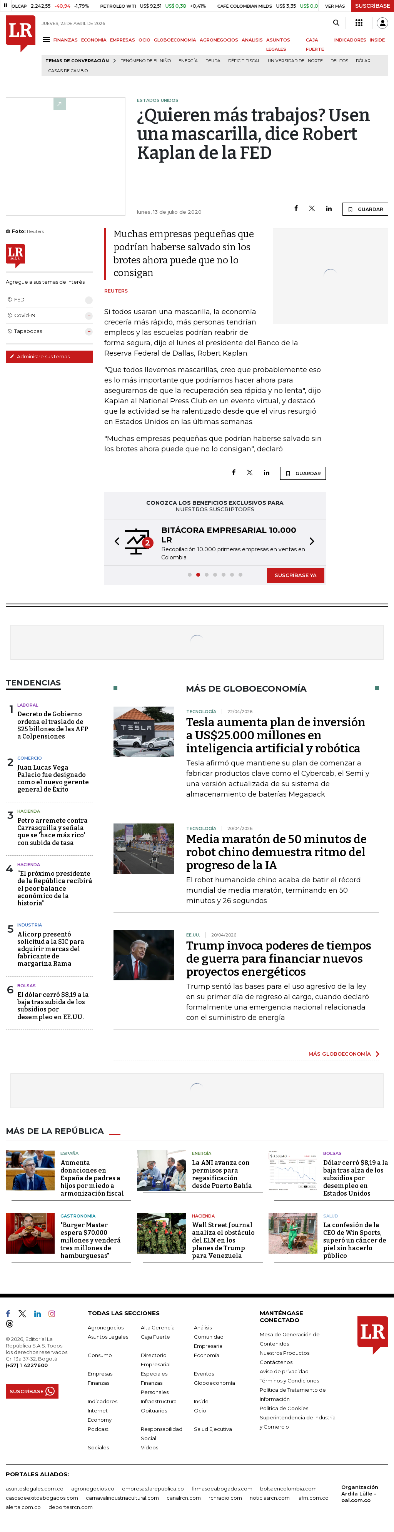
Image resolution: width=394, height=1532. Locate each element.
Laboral (27, 705)
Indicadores (102, 1401)
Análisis (203, 1327)
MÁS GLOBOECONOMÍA (340, 1054)
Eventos (204, 1374)
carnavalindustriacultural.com (122, 1498)
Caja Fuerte (155, 1337)
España (69, 1153)
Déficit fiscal (244, 60)
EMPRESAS (122, 40)
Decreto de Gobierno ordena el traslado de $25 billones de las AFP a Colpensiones (52, 725)
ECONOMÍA (94, 40)
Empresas (100, 1374)
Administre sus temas (40, 356)
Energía (188, 60)
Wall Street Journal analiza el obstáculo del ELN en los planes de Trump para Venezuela (223, 1240)
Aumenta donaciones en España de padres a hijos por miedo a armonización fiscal (92, 1178)
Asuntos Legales (108, 1337)
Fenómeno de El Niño (145, 60)
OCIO (144, 40)
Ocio (200, 1410)
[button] (114, 542)
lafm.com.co (313, 1498)
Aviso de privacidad (284, 1371)
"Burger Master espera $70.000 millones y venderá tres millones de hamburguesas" (90, 1240)
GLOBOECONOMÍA (175, 40)
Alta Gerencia (158, 1327)
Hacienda (28, 811)
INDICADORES (350, 40)
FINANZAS (65, 40)
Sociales (98, 1447)
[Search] (336, 23)
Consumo (100, 1355)
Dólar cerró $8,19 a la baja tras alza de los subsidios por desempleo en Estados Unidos (355, 1178)
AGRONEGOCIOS (219, 40)
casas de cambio (68, 70)
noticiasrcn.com (270, 1498)
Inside (201, 1401)
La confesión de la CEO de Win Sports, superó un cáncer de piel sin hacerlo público (354, 1240)
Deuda (212, 60)
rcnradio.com (225, 1498)
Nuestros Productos (284, 1353)
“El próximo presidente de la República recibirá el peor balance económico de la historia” (54, 888)
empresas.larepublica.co (153, 1488)
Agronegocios (106, 1327)
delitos (339, 60)
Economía (206, 1355)
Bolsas (26, 985)
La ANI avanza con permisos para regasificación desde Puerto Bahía (222, 1174)
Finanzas (98, 1383)
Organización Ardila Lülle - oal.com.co (359, 1493)
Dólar (363, 60)
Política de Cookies (284, 1408)
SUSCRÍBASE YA (296, 575)
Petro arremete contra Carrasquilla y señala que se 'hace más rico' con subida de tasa (52, 832)
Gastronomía (77, 1215)
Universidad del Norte (295, 60)
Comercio (29, 758)
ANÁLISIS (252, 40)
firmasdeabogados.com (222, 1488)
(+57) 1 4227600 (27, 1365)
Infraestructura (159, 1401)
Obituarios (154, 1410)
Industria (29, 925)
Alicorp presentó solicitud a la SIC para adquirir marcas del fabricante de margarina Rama (50, 949)
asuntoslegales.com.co (34, 1488)
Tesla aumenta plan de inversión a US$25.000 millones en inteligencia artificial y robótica (276, 735)
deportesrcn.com (70, 1507)
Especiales (154, 1374)
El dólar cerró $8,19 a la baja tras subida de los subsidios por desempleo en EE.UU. (53, 1006)
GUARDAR (365, 209)
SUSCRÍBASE (372, 5)
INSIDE (377, 40)
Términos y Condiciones (289, 1380)
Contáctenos (276, 1362)
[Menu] (47, 39)
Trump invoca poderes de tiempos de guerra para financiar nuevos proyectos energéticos (278, 959)
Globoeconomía (214, 1383)
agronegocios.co (92, 1488)
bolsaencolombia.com (288, 1488)
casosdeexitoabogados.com (42, 1498)
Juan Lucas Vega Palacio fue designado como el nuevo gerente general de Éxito (53, 778)
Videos (149, 1447)
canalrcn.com (184, 1498)
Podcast (98, 1429)
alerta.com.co (23, 1507)
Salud (330, 1215)
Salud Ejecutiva (213, 1429)
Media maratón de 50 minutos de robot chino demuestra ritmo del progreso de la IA (276, 852)
